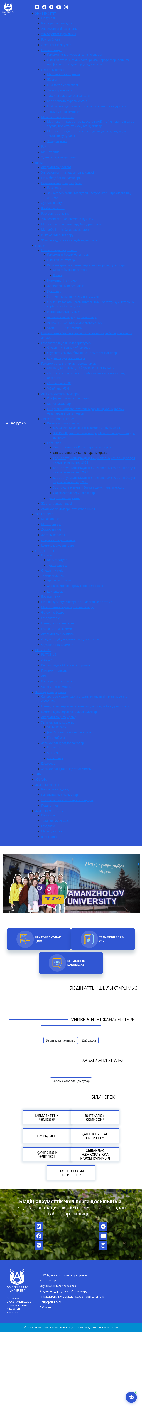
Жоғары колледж (53, 535)
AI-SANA (41, 780)
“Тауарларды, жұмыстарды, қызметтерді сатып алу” (72, 1296)
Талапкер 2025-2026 (111, 939)
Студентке (48, 826)
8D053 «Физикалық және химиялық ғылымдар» (87, 428)
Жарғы (52, 80)
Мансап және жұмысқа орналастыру (67, 607)
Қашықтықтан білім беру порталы (65, 665)
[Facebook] (44, 7)
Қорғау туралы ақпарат (63, 423)
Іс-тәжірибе (49, 837)
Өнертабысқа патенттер (70, 270)
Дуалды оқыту (51, 203)
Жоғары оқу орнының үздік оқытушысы (69, 240)
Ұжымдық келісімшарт (63, 112)
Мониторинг (50, 152)
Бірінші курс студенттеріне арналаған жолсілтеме (76, 602)
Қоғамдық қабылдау (76, 963)
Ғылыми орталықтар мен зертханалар (68, 363)
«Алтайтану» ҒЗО (59, 383)
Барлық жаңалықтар (60, 1040)
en (24, 423)
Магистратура (51, 524)
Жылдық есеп (57, 141)
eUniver (46, 660)
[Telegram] (51, 7)
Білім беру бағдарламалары (61, 178)
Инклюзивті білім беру (57, 235)
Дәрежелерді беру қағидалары (75, 493)
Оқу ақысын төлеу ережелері (58, 1286)
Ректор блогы (51, 39)
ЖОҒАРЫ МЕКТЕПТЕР (50, 785)
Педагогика (49, 805)
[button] (138, 864)
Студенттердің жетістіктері (66, 358)
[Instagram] (66, 7)
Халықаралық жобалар (57, 722)
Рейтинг (47, 146)
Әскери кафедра (53, 612)
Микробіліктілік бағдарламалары (65, 230)
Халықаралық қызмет (50, 692)
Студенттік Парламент (57, 645)
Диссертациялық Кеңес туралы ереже (80, 453)
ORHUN (52, 753)
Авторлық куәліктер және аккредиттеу (74, 322)
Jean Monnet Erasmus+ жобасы (69, 732)
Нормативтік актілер (62, 280)
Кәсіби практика (53, 208)
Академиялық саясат (56, 167)
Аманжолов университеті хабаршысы (68, 509)
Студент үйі (55, 591)
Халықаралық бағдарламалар (62, 743)
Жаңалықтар (48, 1280)
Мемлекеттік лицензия (63, 74)
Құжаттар (54, 291)
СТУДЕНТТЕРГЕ (45, 551)
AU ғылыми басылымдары (60, 394)
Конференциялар (51, 1302)
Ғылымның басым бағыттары (68, 255)
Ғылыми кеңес (51, 50)
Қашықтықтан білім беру (95, 1136)
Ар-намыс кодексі (59, 580)
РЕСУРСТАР (43, 650)
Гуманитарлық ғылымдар (59, 795)
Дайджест (89, 1040)
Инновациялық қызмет (63, 312)
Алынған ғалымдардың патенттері (72, 317)
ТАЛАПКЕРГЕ (44, 514)
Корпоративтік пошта (56, 681)
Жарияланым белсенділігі (65, 286)
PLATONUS (48, 654)
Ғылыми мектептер (61, 260)
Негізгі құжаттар (53, 70)
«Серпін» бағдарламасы (58, 540)
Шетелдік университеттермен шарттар (69, 712)
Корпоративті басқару (57, 23)
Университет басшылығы (59, 29)
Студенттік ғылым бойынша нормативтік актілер (82, 353)
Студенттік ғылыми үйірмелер (68, 347)
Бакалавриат (50, 519)
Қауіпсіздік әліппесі (47, 1154)
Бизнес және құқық (55, 789)
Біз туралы (48, 18)
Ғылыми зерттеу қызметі (59, 250)
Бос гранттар (50, 596)
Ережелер (54, 188)
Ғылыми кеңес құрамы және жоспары (74, 55)
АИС (44, 676)
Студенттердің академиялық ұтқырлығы (70, 639)
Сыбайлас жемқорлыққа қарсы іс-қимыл (95, 1154)
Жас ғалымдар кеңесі (56, 504)
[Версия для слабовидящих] (7, 423)
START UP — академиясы (64, 328)
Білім (39, 163)
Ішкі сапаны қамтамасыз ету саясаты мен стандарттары (87, 106)
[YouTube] (58, 7)
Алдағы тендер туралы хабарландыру (63, 1291)
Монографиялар (59, 404)
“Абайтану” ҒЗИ (58, 388)
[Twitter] (37, 7)
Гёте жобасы (56, 738)
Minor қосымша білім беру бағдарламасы (71, 224)
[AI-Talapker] (131, 1397)
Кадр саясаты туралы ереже (67, 101)
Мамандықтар (51, 831)
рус (18, 423)
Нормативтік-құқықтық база (61, 183)
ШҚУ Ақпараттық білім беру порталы (63, 1275)
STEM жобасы (57, 727)
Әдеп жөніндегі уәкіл (56, 45)
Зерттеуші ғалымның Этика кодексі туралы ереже (88, 487)
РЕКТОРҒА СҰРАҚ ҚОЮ (48, 939)
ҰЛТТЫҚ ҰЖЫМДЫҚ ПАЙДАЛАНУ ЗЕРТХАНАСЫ (80, 368)
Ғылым (40, 246)
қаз (12, 423)
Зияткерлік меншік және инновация (73, 297)
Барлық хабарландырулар (71, 1081)
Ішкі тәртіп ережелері (62, 85)
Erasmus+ (54, 747)
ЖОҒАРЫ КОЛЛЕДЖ (49, 811)
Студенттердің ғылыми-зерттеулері (66, 343)
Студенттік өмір (52, 570)
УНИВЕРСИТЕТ (45, 13)
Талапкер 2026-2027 (55, 821)
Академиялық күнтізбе (57, 634)
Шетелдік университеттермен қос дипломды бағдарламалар (85, 706)
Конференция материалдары (68, 398)
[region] (71, 874)
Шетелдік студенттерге (57, 546)
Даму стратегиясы (60, 90)
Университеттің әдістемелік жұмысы (67, 219)
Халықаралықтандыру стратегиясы (66, 769)
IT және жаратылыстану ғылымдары (67, 800)
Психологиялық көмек (57, 629)
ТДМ (38, 774)
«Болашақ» (55, 758)
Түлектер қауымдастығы (58, 157)
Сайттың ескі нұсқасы (56, 687)
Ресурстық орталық (55, 213)
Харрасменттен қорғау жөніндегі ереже (75, 586)
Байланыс (46, 1307)
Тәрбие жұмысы (52, 576)
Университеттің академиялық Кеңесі (67, 172)
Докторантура (51, 529)
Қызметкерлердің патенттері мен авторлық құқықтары (86, 265)
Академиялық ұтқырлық (58, 717)
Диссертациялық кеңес (58, 419)
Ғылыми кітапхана (54, 671)
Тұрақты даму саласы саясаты (68, 96)
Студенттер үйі (51, 618)
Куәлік (57, 275)
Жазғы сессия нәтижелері (71, 1173)
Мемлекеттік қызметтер (58, 117)
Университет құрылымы (58, 34)
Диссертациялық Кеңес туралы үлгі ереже (83, 447)
